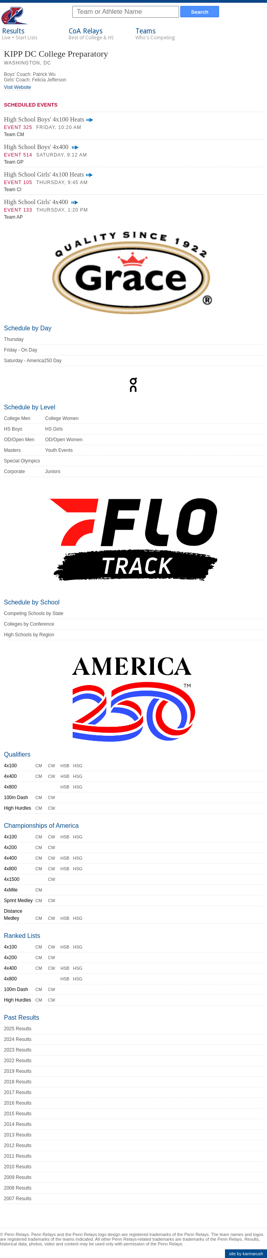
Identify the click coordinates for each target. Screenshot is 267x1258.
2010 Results (17, 1167)
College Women (62, 418)
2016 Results (17, 1103)
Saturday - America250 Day (33, 360)
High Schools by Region (29, 634)
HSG (77, 765)
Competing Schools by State (33, 613)
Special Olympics (22, 461)
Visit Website (17, 87)
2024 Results (17, 1039)
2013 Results (17, 1135)
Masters (12, 450)
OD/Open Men (19, 439)
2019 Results (17, 1071)
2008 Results (17, 1188)
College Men (17, 418)
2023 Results (17, 1050)
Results (19, 34)
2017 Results (17, 1092)
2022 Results (17, 1060)
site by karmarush (246, 1253)
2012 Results (17, 1145)
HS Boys (13, 429)
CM (38, 765)
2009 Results (17, 1177)
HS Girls (54, 429)
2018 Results (17, 1082)
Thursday (14, 339)
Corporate (14, 471)
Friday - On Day (20, 350)
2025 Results (17, 1028)
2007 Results (17, 1198)
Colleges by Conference (29, 624)
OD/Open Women (63, 439)
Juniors (52, 471)
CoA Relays (91, 34)
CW (51, 765)
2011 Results (17, 1156)
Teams (155, 34)
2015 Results (17, 1113)
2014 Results (17, 1124)
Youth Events (59, 450)
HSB (64, 765)
